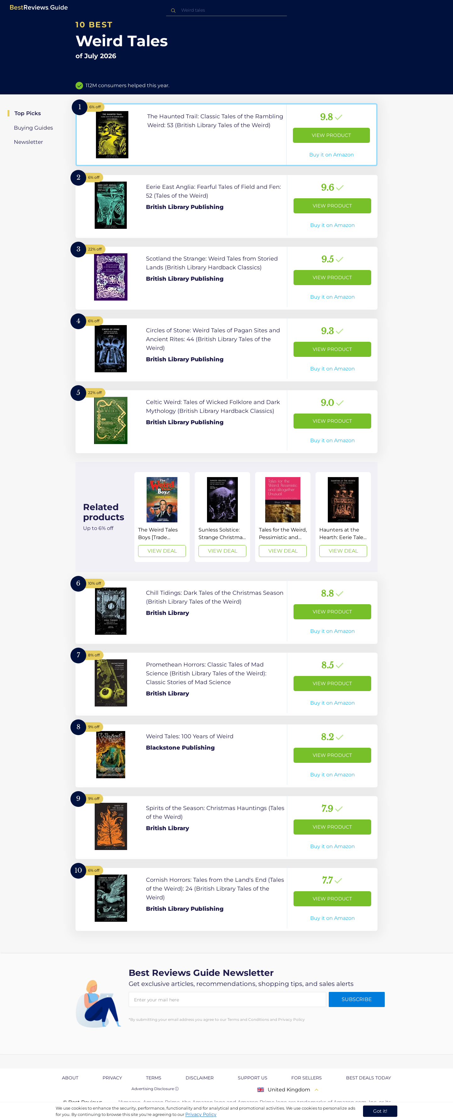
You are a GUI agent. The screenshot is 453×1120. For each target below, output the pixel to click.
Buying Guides (33, 128)
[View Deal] (162, 517)
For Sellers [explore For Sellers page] (306, 1078)
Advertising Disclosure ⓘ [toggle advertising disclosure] (155, 1088)
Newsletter (28, 142)
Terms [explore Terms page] (153, 1078)
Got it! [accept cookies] (380, 1111)
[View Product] (227, 134)
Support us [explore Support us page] (252, 1078)
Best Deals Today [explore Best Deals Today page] (368, 1078)
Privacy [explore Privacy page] (112, 1078)
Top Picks (27, 113)
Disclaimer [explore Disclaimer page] (200, 1078)
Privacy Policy (200, 1114)
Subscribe (357, 999)
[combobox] (226, 10)
